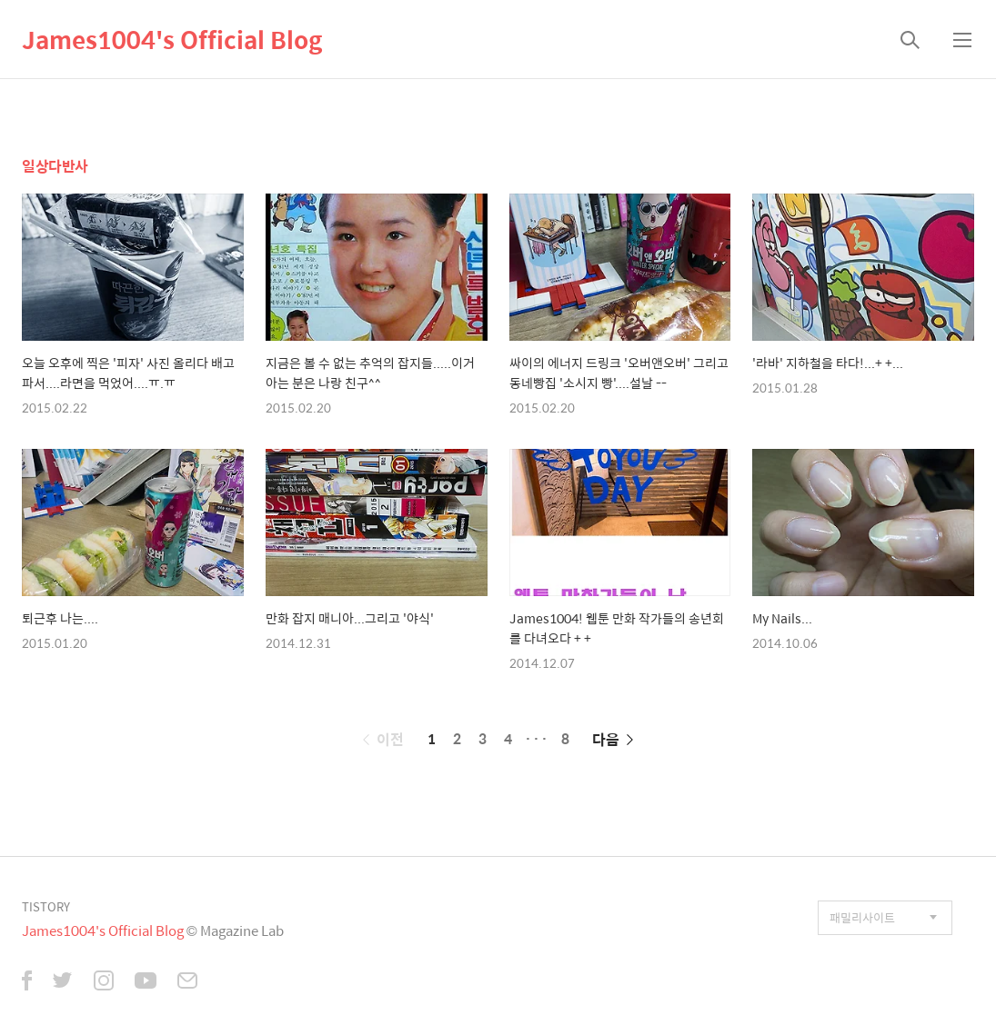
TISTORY (46, 906)
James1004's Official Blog (172, 39)
